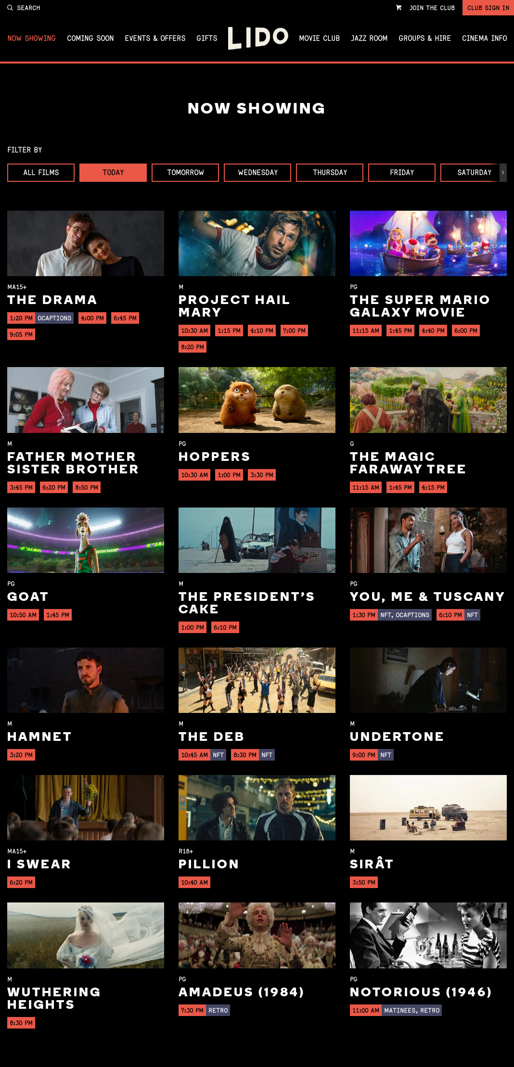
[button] (503, 173)
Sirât (372, 865)
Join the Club (432, 8)
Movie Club (319, 38)
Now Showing (31, 38)
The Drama (52, 300)
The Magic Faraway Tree (408, 464)
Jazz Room (369, 38)
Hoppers (215, 457)
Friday (402, 172)
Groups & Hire (424, 38)
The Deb (212, 737)
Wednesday (258, 172)
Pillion (209, 865)
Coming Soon (90, 38)
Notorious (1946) (421, 993)
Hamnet (40, 737)
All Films (41, 172)
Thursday (330, 172)
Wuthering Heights (54, 999)
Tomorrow (185, 172)
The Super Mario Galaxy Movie (420, 307)
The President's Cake (247, 604)
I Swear (39, 865)
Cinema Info (484, 38)
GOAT (28, 597)
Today (113, 172)
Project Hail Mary (235, 307)
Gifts (206, 38)
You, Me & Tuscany (428, 597)
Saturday (474, 172)
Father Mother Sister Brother (73, 464)
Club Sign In (488, 8)
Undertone (397, 737)
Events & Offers (155, 38)
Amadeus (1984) (242, 993)
